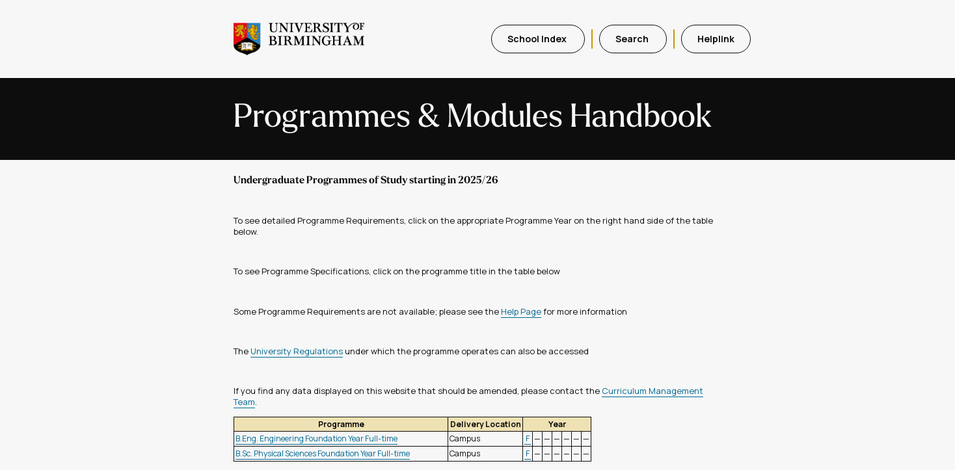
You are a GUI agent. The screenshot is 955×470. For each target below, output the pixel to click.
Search (633, 39)
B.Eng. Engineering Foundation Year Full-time (316, 438)
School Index (538, 39)
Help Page (521, 311)
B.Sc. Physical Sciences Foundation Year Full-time (322, 453)
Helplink (715, 39)
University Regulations (296, 351)
